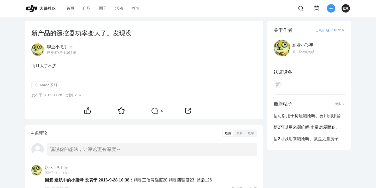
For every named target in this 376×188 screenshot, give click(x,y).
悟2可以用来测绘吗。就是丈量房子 (306, 139)
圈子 (103, 8)
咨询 (135, 8)
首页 (70, 8)
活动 (119, 8)
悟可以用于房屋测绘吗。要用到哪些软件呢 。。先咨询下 (309, 116)
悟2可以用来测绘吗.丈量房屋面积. (305, 127)
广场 (87, 8)
